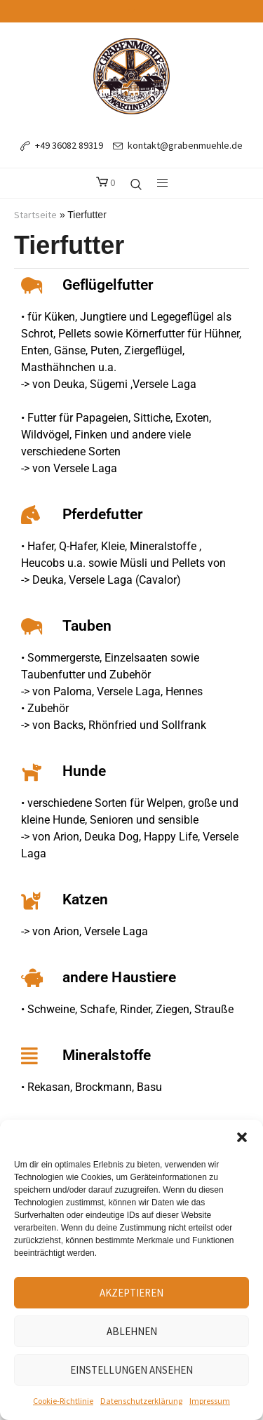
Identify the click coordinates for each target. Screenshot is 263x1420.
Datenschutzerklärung (141, 1400)
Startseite (35, 214)
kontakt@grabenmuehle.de (185, 145)
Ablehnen (132, 1331)
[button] (242, 1137)
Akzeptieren (131, 1292)
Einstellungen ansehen (131, 1370)
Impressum (209, 1400)
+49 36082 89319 (69, 145)
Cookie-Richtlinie (63, 1400)
